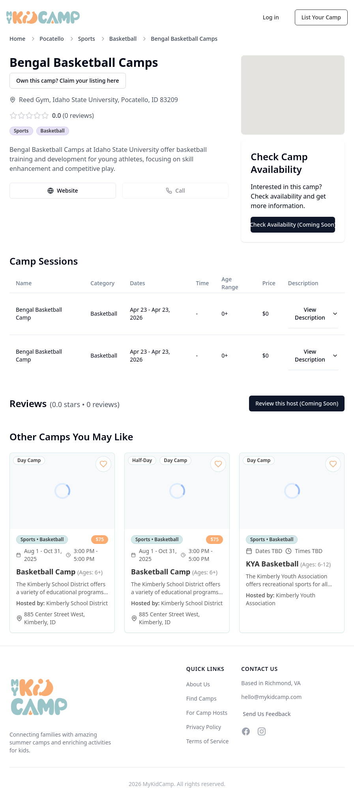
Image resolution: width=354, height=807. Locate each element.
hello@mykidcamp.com (271, 697)
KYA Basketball (288, 563)
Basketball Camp (59, 571)
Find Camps (201, 698)
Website (62, 190)
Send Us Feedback (266, 714)
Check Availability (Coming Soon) (293, 224)
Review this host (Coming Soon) (296, 403)
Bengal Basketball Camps (184, 38)
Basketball (123, 38)
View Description (316, 313)
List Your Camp (321, 17)
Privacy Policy (203, 727)
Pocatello (51, 38)
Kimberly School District (77, 603)
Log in (271, 17)
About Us (198, 684)
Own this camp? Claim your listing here (67, 80)
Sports (86, 38)
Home (17, 38)
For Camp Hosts (207, 712)
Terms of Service (207, 741)
